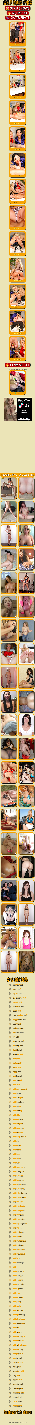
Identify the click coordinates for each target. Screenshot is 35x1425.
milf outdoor (18, 1297)
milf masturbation (17, 1268)
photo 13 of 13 (17, 358)
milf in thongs (18, 1245)
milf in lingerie (18, 1210)
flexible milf (17, 1050)
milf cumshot (18, 1132)
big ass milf (17, 993)
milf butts (17, 1106)
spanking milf (18, 1393)
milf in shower (18, 1232)
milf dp (15, 1141)
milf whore (17, 1332)
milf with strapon (20, 1345)
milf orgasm (17, 1288)
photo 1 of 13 (17, 43)
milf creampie (18, 1128)
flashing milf (18, 1045)
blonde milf (17, 1002)
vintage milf (17, 1406)
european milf (18, 1032)
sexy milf (16, 1375)
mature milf (17, 1080)
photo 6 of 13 (17, 175)
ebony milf (17, 1024)
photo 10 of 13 (17, 280)
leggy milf (17, 1071)
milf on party (18, 1280)
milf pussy (17, 1301)
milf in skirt (17, 1236)
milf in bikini (18, 1202)
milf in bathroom (20, 1193)
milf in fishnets (19, 1206)
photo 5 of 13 (17, 148)
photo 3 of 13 (17, 96)
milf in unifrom (19, 1249)
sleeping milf (18, 1384)
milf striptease (19, 1319)
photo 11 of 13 (17, 306)
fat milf (16, 1037)
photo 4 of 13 (17, 122)
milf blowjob (18, 1097)
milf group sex (18, 1171)
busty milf (17, 1011)
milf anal (16, 1084)
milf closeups (18, 1119)
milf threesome (19, 1323)
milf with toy (18, 1349)
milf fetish (17, 1158)
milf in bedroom (19, 1197)
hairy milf (16, 1058)
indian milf (17, 1063)
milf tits (16, 1328)
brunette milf (18, 1006)
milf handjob (18, 1176)
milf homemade (19, 1184)
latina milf (17, 1067)
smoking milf (18, 1388)
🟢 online (17, 392)
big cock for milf (19, 998)
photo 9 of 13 (17, 253)
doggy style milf (19, 1019)
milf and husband (20, 1089)
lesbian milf (17, 1076)
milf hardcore (18, 1180)
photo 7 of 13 (17, 201)
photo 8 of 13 (17, 227)
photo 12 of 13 (17, 332)
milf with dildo (18, 1341)
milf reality (17, 1306)
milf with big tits (19, 1336)
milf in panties (18, 1219)
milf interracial (19, 1254)
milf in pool (17, 1228)
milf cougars (18, 1124)
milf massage (18, 1262)
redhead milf (18, 1362)
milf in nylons (18, 1215)
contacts (19, 1419)
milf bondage (18, 1102)
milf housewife (19, 1189)
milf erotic (17, 1145)
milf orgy (16, 1293)
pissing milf (17, 1358)
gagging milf (18, 1054)
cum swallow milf (20, 1015)
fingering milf (18, 1041)
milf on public (18, 1284)
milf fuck (16, 1163)
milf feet (16, 1154)
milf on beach (18, 1271)
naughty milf (18, 1354)
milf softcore (18, 1310)
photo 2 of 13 (17, 70)
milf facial (17, 1150)
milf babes (17, 1093)
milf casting (17, 1111)
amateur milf (18, 985)
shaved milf (17, 1380)
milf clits (16, 1115)
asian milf (17, 989)
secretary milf (18, 1371)
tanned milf (17, 1397)
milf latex (16, 1258)
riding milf (17, 1367)
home (14, 1419)
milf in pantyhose (20, 1223)
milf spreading (18, 1314)
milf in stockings (19, 1241)
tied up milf (17, 1401)
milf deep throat (19, 1137)
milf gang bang (19, 1167)
